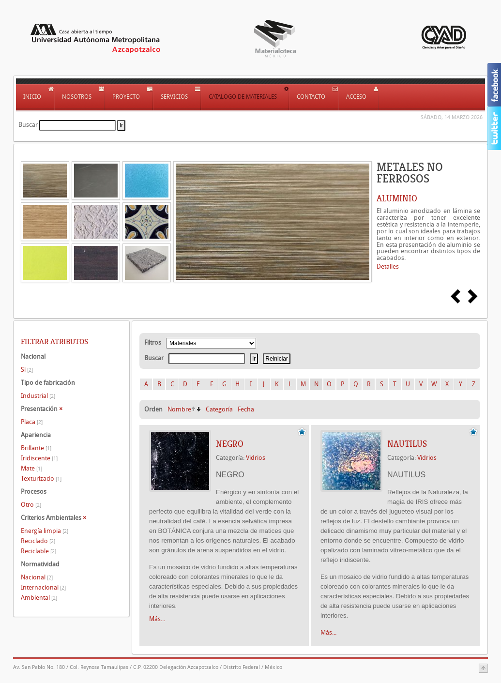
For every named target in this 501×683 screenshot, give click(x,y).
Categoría (219, 409)
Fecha (246, 409)
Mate (31, 468)
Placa (32, 421)
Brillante (36, 448)
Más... (157, 618)
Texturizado (41, 478)
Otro (31, 504)
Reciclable (38, 551)
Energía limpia (44, 530)
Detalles (388, 266)
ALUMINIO (397, 198)
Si (27, 369)
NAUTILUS (407, 444)
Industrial (38, 395)
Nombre (179, 409)
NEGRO (229, 444)
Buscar (28, 124)
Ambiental (39, 597)
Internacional (43, 587)
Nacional (37, 577)
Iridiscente (39, 458)
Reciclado (38, 541)
